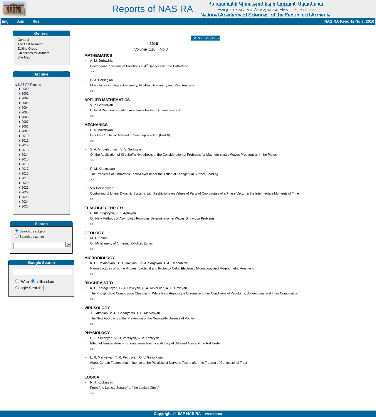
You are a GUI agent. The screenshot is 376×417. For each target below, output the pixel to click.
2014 (25, 154)
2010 (25, 136)
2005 (25, 112)
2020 (25, 183)
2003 (25, 103)
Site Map (24, 57)
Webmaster (213, 414)
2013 (25, 150)
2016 (25, 164)
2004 (25, 107)
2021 (25, 187)
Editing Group (27, 48)
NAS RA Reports (29, 84)
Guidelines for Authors (33, 53)
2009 (25, 131)
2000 (25, 89)
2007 (25, 121)
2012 (25, 145)
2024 (25, 201)
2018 (25, 173)
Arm (20, 21)
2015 (25, 159)
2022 (25, 192)
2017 (25, 168)
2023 (25, 197)
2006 (25, 117)
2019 (25, 178)
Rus (36, 21)
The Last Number (30, 44)
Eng (5, 21)
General (23, 39)
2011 (25, 140)
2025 (25, 206)
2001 (25, 93)
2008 (25, 126)
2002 (25, 98)
